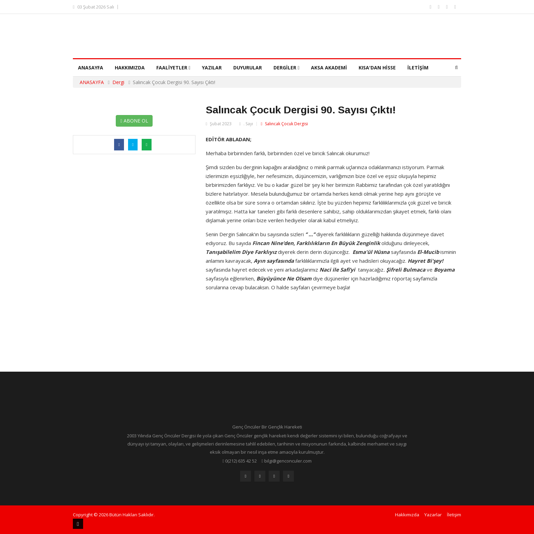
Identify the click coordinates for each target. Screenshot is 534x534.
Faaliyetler (173, 67)
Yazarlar (433, 515)
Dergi (118, 82)
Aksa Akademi (329, 67)
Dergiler (286, 67)
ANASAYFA (92, 82)
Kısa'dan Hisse (377, 67)
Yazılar (212, 67)
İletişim (417, 67)
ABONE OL (134, 120)
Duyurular (247, 67)
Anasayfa (90, 67)
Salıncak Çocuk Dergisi (284, 124)
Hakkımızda (130, 67)
